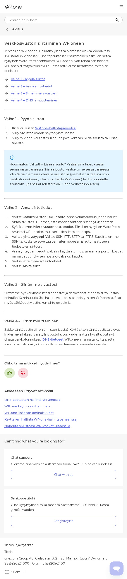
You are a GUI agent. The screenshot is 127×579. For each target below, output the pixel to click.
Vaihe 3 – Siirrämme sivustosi (34, 93)
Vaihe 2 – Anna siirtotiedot (31, 86)
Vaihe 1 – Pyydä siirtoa (28, 79)
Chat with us (63, 475)
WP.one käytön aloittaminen (27, 406)
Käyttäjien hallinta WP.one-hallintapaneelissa (40, 419)
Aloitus (17, 29)
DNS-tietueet (53, 339)
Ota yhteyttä (63, 521)
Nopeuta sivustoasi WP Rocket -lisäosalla (37, 426)
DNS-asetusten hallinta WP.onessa (32, 400)
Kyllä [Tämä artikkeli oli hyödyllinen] (9, 373)
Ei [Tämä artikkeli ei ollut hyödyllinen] (23, 373)
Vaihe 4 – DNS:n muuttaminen (34, 100)
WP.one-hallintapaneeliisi (55, 128)
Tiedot (9, 552)
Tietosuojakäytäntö (18, 545)
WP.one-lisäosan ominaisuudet (29, 413)
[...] (63, 20)
